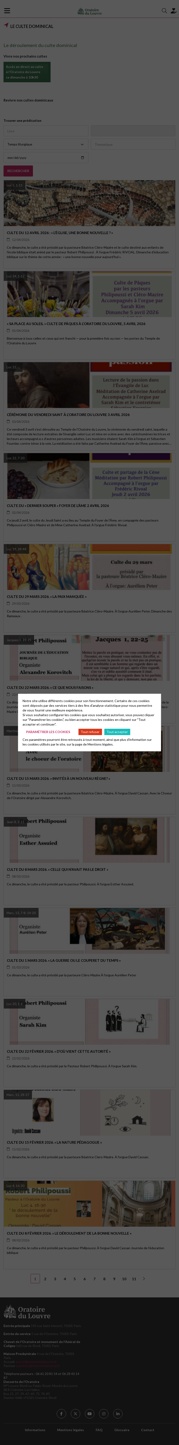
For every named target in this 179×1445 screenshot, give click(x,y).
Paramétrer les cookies (48, 732)
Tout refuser (90, 732)
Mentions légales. (100, 744)
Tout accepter (117, 732)
